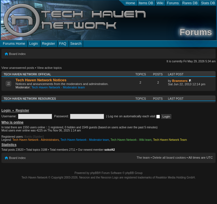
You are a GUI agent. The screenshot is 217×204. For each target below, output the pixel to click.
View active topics (49, 67)
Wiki (160, 3)
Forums (173, 3)
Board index (17, 54)
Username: (9, 116)
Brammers (179, 80)
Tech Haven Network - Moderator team (58, 87)
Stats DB (208, 3)
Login (33, 44)
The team (143, 157)
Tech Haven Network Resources (30, 98)
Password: (61, 116)
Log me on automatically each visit (134, 116)
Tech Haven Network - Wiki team (130, 139)
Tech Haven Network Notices (41, 80)
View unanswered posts (17, 67)
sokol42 (109, 149)
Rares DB (190, 3)
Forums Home (14, 44)
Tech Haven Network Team (170, 139)
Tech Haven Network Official (27, 74)
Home (130, 3)
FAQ (62, 44)
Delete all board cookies (169, 157)
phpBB (94, 173)
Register (48, 44)
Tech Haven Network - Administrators (35, 139)
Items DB (146, 3)
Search (76, 44)
